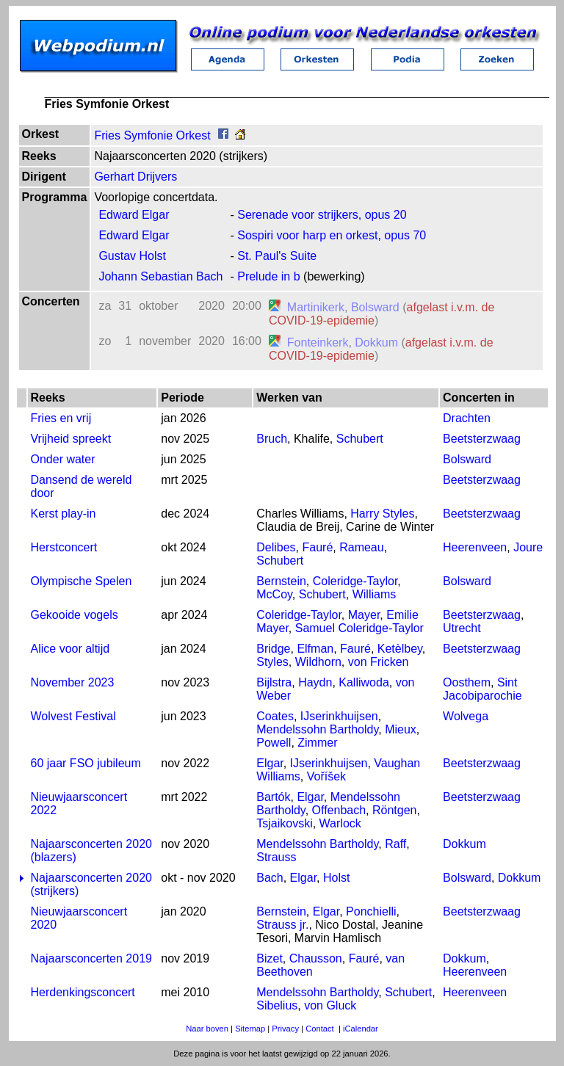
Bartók (273, 797)
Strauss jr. (282, 924)
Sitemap (250, 1028)
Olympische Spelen (81, 581)
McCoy (274, 594)
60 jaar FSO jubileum (86, 763)
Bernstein (281, 581)
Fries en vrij (61, 418)
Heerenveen (475, 547)
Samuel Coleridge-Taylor (359, 628)
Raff (395, 844)
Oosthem (467, 682)
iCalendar (360, 1028)
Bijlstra (274, 682)
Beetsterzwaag (482, 438)
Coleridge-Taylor (355, 581)
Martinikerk (315, 307)
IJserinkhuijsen (339, 716)
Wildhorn (318, 662)
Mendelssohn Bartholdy (317, 729)
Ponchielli (371, 911)
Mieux (400, 729)
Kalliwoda (363, 682)
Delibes (275, 547)
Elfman (315, 648)
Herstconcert (64, 547)
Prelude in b (268, 276)
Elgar (269, 763)
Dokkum (376, 342)
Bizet (269, 958)
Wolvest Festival (73, 716)
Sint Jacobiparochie (482, 689)
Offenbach (339, 810)
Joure (528, 547)
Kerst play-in (63, 513)
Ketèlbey (399, 648)
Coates (275, 716)
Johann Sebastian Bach (160, 276)
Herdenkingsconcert (83, 992)
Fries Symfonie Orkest (152, 135)
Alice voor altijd (70, 648)
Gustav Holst (132, 256)
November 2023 (73, 682)
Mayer (364, 615)
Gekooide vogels (74, 615)
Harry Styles (382, 513)
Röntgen (394, 810)
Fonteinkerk (318, 342)
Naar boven (207, 1028)
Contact (320, 1028)
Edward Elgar (133, 215)
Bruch (271, 438)
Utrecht (462, 628)
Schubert (359, 438)
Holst (336, 877)
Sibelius (276, 1005)
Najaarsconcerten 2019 (91, 958)
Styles (272, 662)
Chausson (315, 958)
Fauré (318, 547)
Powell (273, 742)
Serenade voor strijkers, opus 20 (321, 215)
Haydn (315, 682)
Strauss (276, 857)
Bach (269, 877)
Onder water (63, 459)
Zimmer (317, 742)
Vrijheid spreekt (71, 438)
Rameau (361, 547)
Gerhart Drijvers (135, 176)
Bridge (273, 648)
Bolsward (375, 307)
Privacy (285, 1028)
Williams (374, 594)
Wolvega (465, 716)
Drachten (467, 418)
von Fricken (378, 662)
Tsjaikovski (284, 823)
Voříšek (326, 776)
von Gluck (330, 1005)
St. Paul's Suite (277, 256)
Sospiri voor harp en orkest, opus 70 (331, 235)
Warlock (340, 823)
